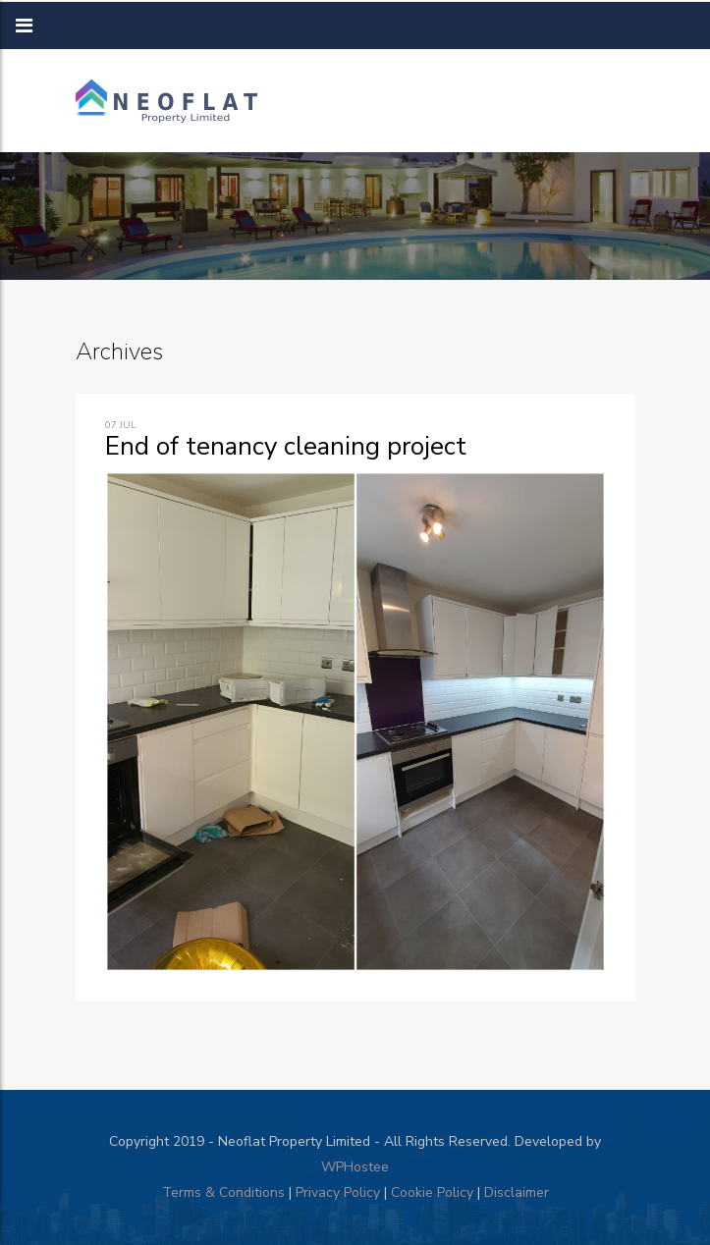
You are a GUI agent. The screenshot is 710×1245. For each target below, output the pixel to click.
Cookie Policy (432, 1192)
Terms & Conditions (223, 1192)
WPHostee (355, 1167)
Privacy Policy (338, 1192)
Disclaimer (516, 1192)
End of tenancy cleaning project (285, 446)
